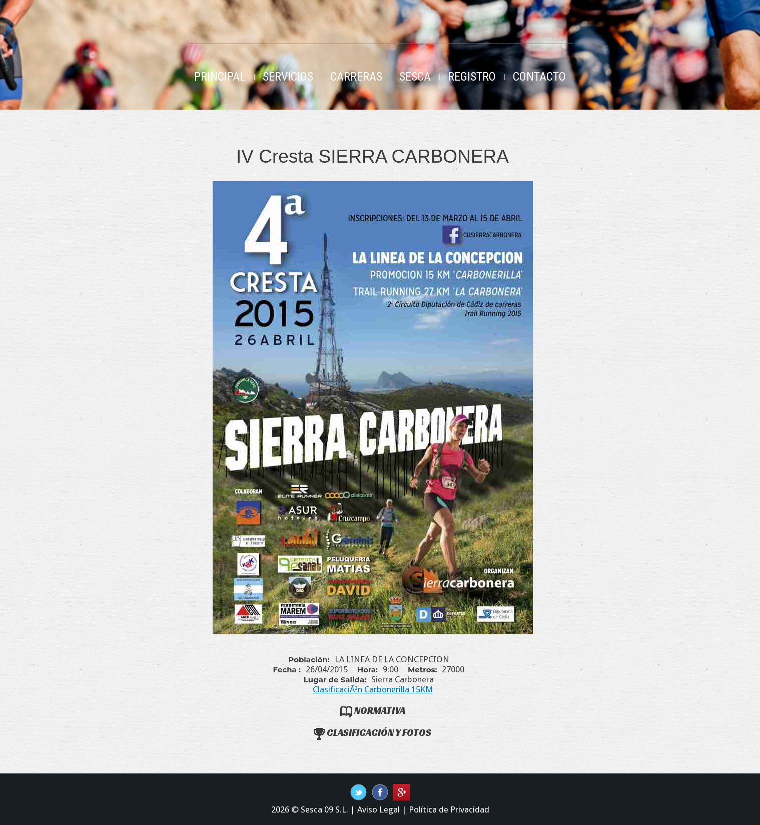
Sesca (415, 76)
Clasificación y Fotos (372, 732)
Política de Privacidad (449, 809)
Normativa (372, 710)
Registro (472, 76)
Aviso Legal (378, 809)
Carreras (356, 76)
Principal (220, 76)
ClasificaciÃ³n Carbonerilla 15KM (373, 689)
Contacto (539, 76)
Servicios (288, 76)
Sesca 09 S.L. (324, 809)
